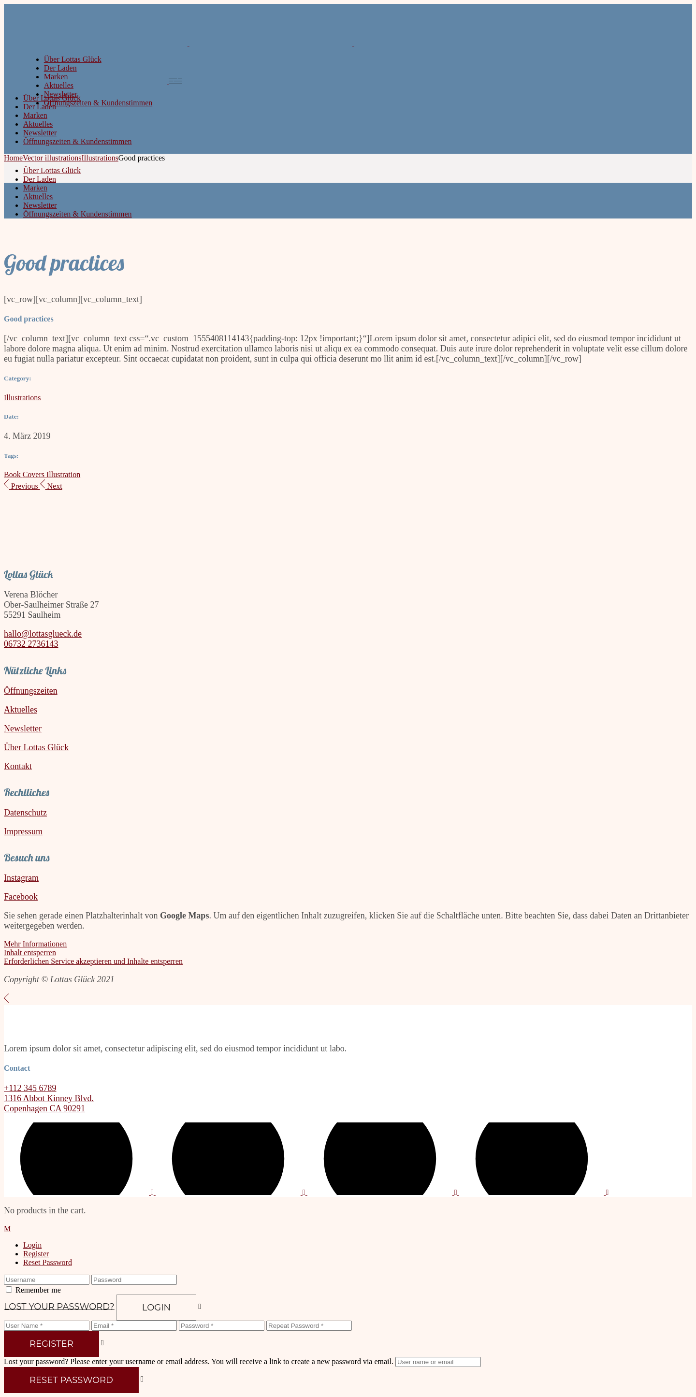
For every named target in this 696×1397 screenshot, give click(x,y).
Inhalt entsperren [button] (30, 952)
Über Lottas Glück (36, 747)
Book (13, 474)
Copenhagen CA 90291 (44, 1108)
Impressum (23, 831)
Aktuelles (20, 709)
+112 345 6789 (30, 1088)
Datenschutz (25, 812)
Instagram (21, 878)
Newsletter (23, 728)
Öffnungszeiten (31, 691)
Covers (34, 474)
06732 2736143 (31, 644)
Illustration (63, 474)
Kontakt (18, 766)
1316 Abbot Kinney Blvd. (49, 1098)
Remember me (38, 1290)
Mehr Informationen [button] (35, 944)
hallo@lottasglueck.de (43, 634)
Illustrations (22, 397)
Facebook (21, 897)
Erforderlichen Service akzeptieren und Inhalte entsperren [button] (93, 961)
